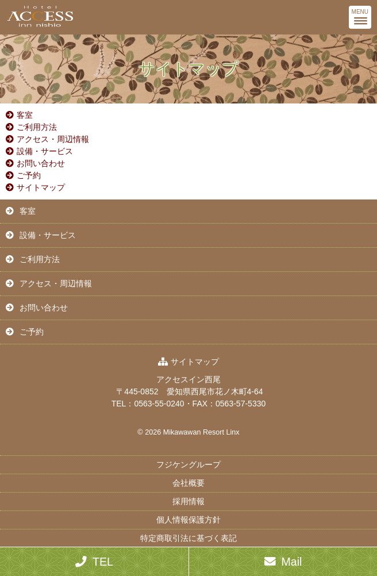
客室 (25, 115)
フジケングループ (188, 464)
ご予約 (29, 175)
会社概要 (188, 482)
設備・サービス (45, 151)
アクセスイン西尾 (188, 379)
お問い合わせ (41, 163)
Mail (292, 561)
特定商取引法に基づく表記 (188, 538)
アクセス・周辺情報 (53, 139)
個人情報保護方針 (188, 519)
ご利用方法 (37, 127)
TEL (103, 561)
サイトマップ (41, 187)
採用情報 (188, 501)
